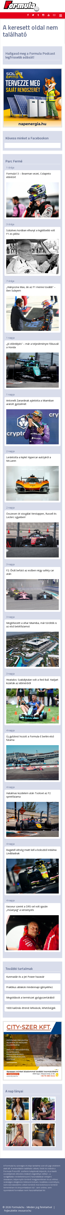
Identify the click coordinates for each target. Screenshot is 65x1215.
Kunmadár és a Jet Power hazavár (25, 976)
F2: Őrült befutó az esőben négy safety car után (32, 589)
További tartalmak (19, 968)
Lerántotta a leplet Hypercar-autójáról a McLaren (32, 478)
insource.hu (24, 1210)
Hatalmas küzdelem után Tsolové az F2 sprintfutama (32, 814)
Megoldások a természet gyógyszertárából (30, 997)
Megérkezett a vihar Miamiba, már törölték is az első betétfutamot (32, 644)
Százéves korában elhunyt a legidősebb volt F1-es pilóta (32, 251)
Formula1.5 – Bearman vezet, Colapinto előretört (32, 194)
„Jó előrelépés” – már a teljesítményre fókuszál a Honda (32, 365)
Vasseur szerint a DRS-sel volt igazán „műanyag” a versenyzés (32, 927)
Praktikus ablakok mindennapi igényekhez (29, 987)
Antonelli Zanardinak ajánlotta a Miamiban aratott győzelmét (32, 421)
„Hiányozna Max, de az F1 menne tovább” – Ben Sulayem (32, 308)
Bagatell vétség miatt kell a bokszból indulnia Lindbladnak (32, 871)
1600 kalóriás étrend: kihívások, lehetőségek (30, 1008)
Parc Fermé (13, 161)
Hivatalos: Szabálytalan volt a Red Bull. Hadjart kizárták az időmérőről (32, 700)
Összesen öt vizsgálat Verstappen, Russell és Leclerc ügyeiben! (32, 534)
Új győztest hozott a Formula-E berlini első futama (32, 757)
